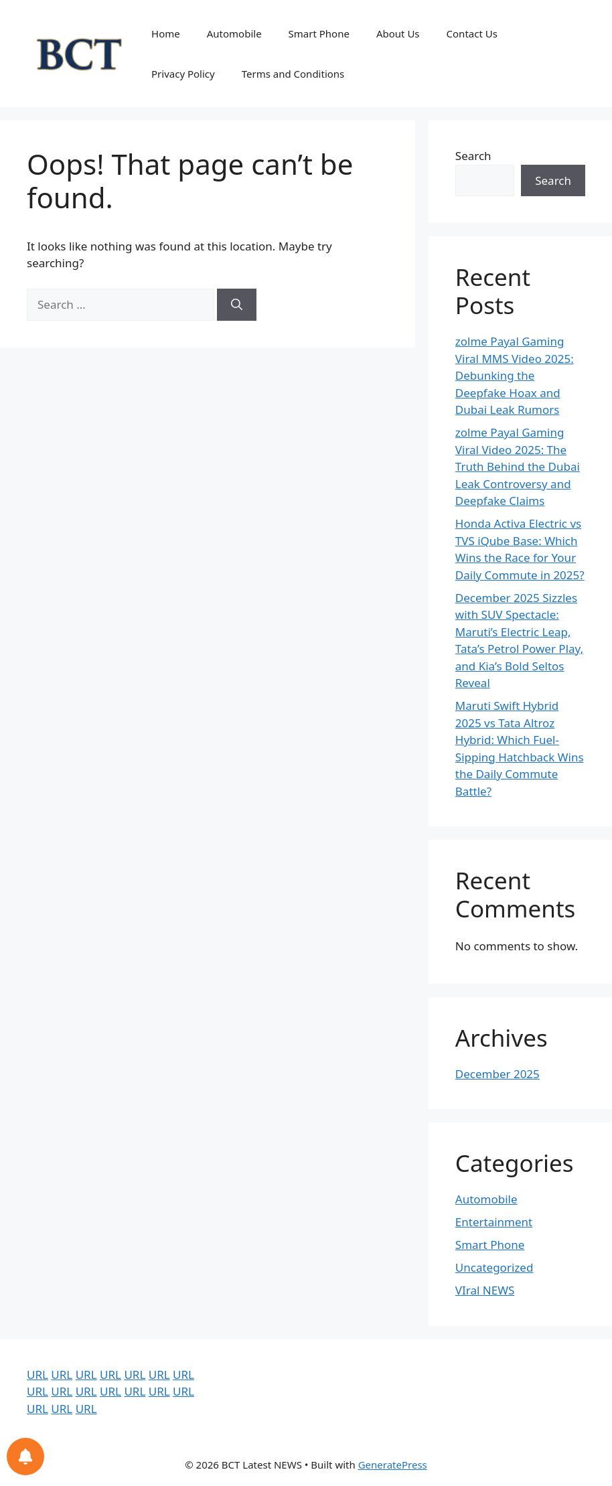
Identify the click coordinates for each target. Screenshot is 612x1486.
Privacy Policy (183, 73)
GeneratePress (392, 1464)
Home (165, 33)
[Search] (236, 305)
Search (473, 155)
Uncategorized (494, 1267)
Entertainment (493, 1222)
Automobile (234, 33)
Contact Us (472, 33)
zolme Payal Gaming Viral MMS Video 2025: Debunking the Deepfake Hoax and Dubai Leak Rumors (514, 375)
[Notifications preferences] (25, 1456)
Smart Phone (319, 33)
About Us (398, 33)
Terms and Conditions (293, 73)
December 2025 (497, 1074)
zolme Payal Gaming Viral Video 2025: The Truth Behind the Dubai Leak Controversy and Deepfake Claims (517, 466)
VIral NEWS (485, 1290)
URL (37, 1374)
